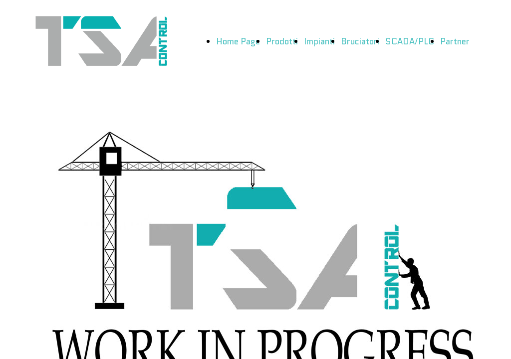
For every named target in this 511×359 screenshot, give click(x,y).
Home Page (238, 41)
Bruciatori (360, 41)
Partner (455, 41)
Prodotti (282, 41)
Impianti (319, 41)
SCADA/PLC (409, 41)
